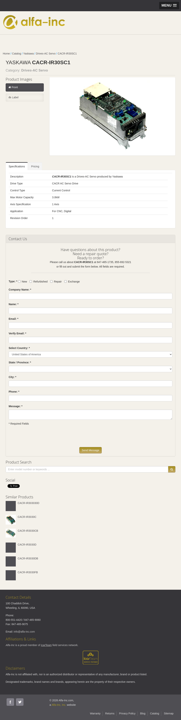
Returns (109, 713)
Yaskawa (28, 53)
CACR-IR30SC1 (67, 53)
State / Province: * (20, 362)
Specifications (17, 166)
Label (13, 97)
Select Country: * (19, 348)
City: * (12, 377)
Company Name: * (20, 289)
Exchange (72, 281)
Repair (56, 281)
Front (13, 87)
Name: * (13, 304)
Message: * (15, 406)
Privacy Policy (127, 713)
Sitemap (168, 713)
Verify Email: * (17, 333)
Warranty (95, 713)
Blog (142, 713)
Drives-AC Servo (45, 53)
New (22, 281)
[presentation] (37, 438)
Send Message (90, 450)
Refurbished (39, 281)
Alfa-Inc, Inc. (58, 704)
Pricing (35, 166)
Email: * (13, 318)
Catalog (16, 53)
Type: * (13, 281)
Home (6, 53)
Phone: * (14, 391)
